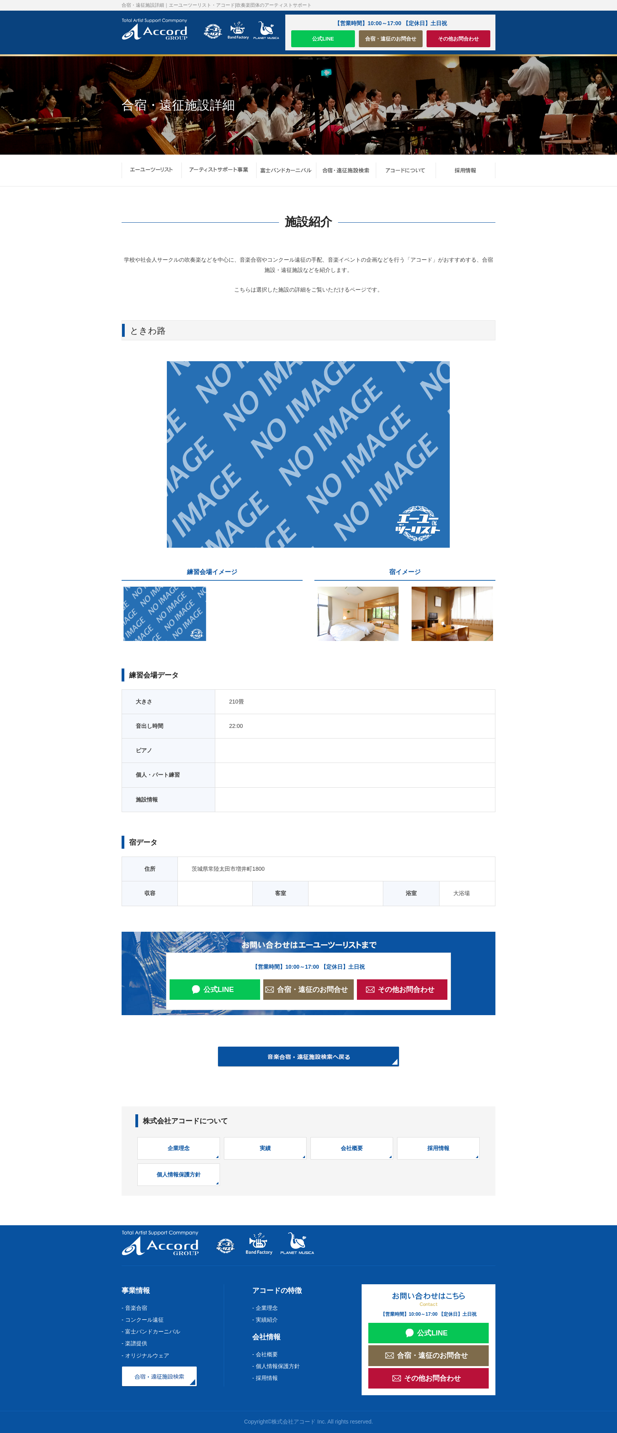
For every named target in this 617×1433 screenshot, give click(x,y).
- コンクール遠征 (143, 1320)
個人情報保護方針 (179, 1174)
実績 (265, 1148)
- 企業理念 (265, 1308)
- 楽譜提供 (134, 1343)
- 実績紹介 (265, 1320)
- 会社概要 (265, 1354)
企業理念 (179, 1148)
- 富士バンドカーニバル (151, 1331)
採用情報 (438, 1148)
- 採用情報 (265, 1378)
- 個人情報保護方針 (276, 1366)
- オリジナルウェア (145, 1355)
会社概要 (352, 1148)
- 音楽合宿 (134, 1308)
